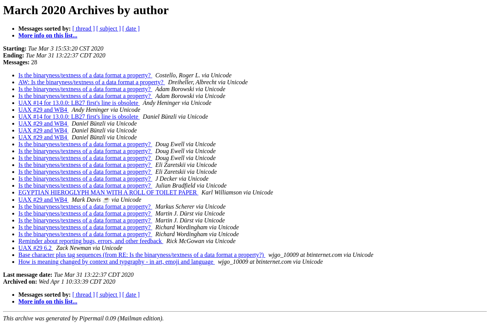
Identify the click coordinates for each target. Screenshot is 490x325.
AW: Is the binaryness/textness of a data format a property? (91, 82)
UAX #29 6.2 (35, 248)
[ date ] (131, 28)
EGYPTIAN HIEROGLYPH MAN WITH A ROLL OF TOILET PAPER (108, 192)
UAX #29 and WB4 (43, 109)
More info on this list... (47, 35)
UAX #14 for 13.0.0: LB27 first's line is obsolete (79, 103)
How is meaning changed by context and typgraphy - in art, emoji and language (116, 261)
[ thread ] (83, 28)
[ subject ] (108, 28)
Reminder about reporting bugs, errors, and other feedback (90, 241)
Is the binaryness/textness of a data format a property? (85, 75)
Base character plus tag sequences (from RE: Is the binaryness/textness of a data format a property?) (141, 255)
